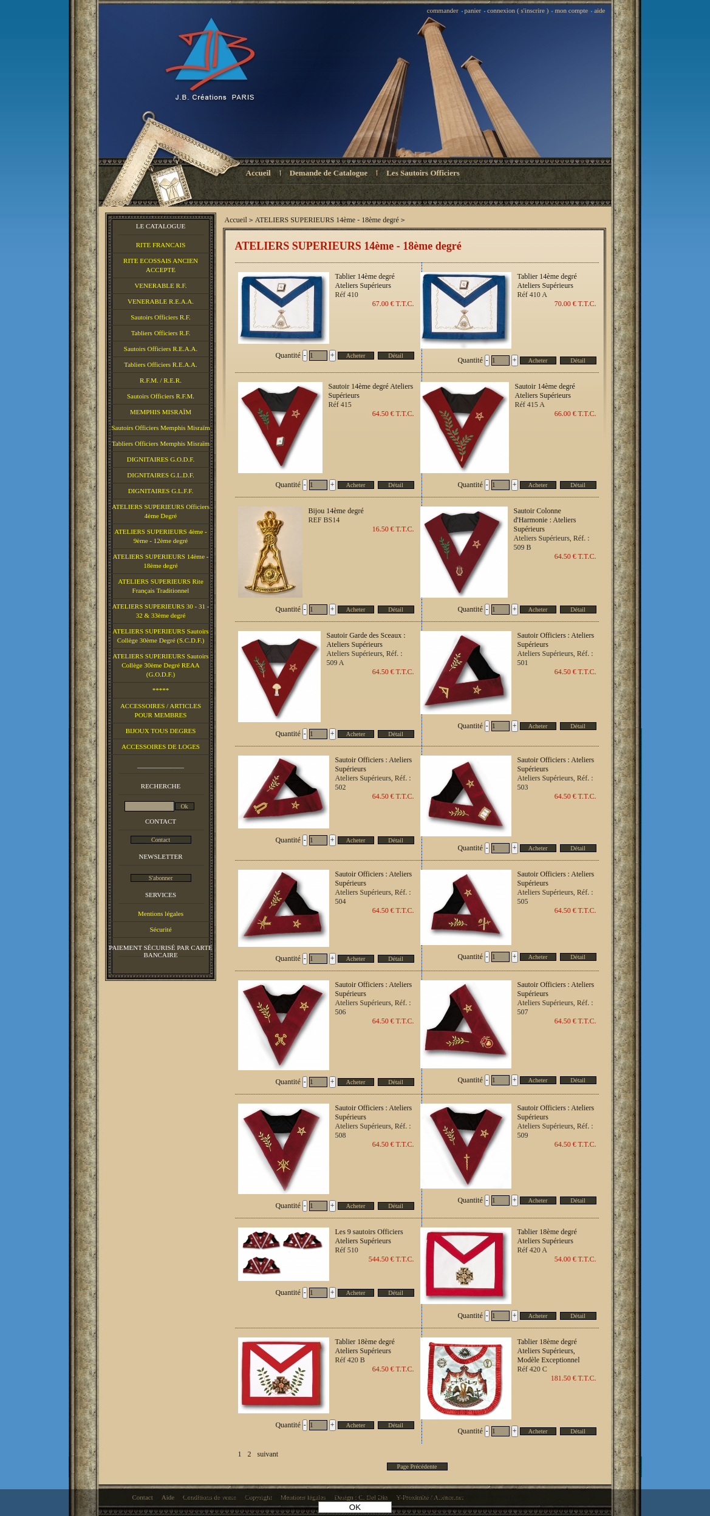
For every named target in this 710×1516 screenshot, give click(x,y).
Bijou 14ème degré (336, 511)
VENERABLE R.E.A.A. (161, 301)
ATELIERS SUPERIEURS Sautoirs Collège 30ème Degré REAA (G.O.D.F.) (160, 665)
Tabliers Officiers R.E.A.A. (160, 364)
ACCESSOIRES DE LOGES (160, 746)
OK (355, 1507)
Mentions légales (160, 913)
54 (575, 1259)
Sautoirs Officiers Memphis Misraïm (160, 427)
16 (393, 529)
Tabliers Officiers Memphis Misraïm (161, 443)
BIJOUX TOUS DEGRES (161, 730)
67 (393, 303)
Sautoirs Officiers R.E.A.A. (160, 348)
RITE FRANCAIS (161, 244)
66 (575, 413)
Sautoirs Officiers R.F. (161, 317)
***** (160, 690)
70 (575, 303)
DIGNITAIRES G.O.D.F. (161, 459)
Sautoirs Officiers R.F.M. (160, 396)
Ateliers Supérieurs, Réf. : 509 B (552, 542)
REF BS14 (324, 520)
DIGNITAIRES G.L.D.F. (160, 475)
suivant (268, 1454)
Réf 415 (340, 404)
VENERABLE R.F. (160, 285)
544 (391, 1259)
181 (573, 1378)
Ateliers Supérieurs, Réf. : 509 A (365, 658)
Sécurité (160, 929)
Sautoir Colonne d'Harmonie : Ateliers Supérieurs (545, 520)
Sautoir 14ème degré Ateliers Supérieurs (371, 391)
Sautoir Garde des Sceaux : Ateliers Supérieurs (366, 640)
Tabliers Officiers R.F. (161, 332)
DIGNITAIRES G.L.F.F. (161, 490)
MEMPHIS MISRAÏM (160, 411)
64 (393, 413)
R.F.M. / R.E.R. (161, 380)
